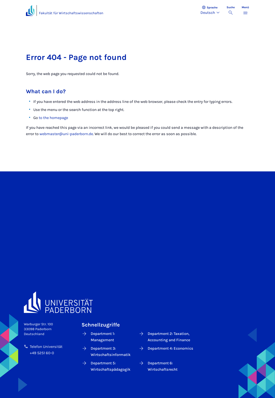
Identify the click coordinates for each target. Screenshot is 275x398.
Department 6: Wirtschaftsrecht (158, 366)
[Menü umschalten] (245, 10)
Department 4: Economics (166, 348)
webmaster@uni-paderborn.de (66, 134)
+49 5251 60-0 (42, 353)
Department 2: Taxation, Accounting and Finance (164, 336)
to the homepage (53, 117)
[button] (211, 10)
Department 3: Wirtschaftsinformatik (106, 351)
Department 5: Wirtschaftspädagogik (106, 366)
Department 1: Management (98, 336)
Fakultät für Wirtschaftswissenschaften (71, 13)
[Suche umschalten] (230, 10)
